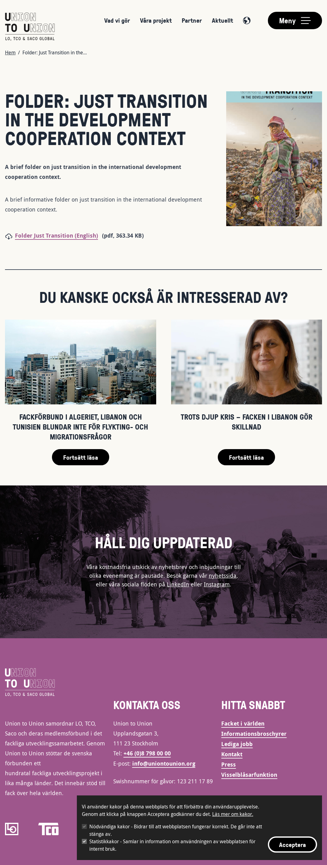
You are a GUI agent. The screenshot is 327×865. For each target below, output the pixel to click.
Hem (10, 52)
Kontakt (231, 754)
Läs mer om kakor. (232, 814)
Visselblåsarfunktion (249, 775)
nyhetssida (222, 575)
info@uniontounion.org (163, 763)
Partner (192, 20)
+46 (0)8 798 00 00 (147, 753)
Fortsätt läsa (80, 457)
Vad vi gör (117, 20)
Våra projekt (156, 20)
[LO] (11, 829)
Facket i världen (242, 723)
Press (228, 764)
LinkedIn (178, 584)
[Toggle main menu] (295, 20)
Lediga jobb (237, 744)
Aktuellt (222, 20)
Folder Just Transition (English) (56, 235)
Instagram (217, 584)
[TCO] (48, 829)
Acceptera (292, 844)
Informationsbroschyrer (254, 734)
